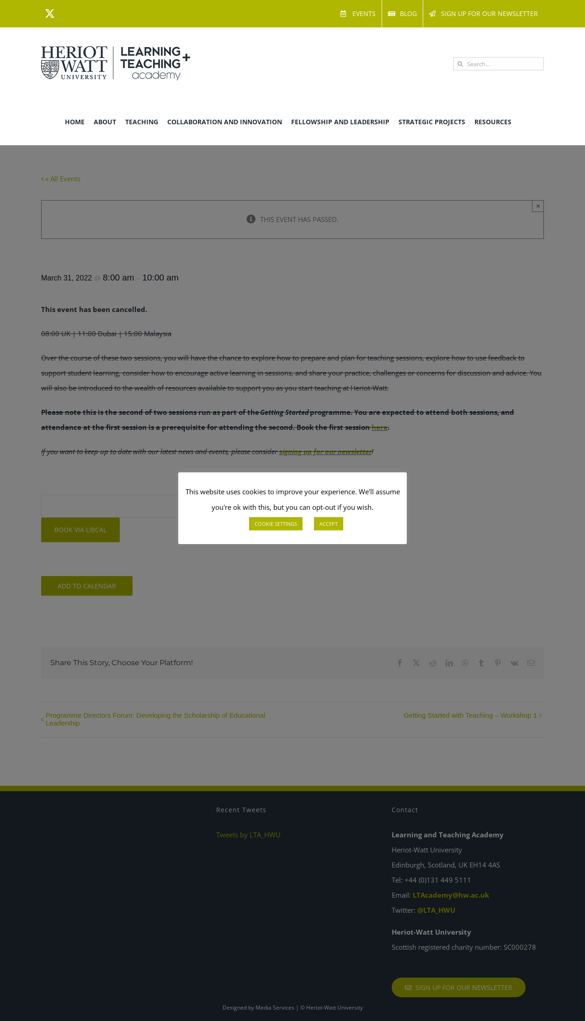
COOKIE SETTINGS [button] (276, 523)
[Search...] (498, 63)
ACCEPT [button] (328, 523)
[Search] (460, 63)
